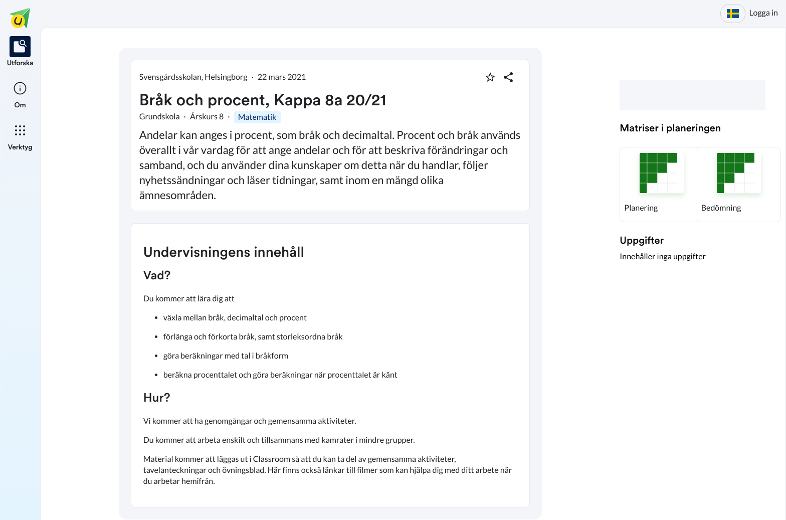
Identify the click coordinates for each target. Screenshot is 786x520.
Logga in (763, 13)
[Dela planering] (508, 77)
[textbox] (330, 365)
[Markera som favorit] (490, 77)
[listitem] (20, 52)
